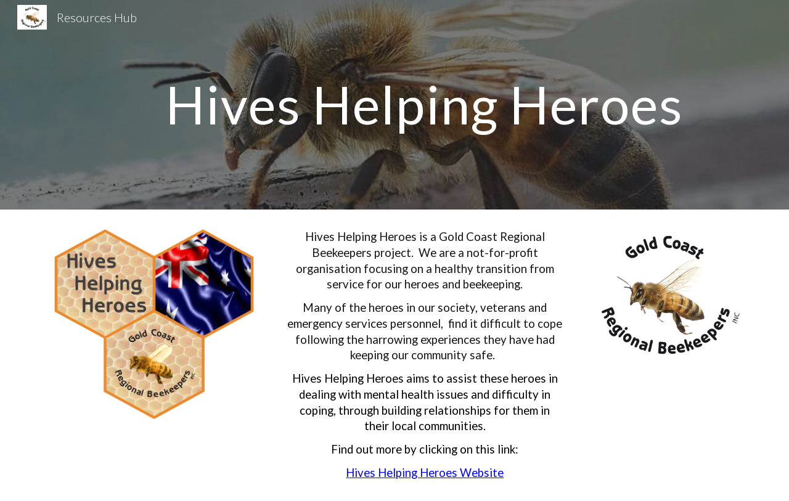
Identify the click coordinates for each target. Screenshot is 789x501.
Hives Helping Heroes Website (425, 472)
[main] (424, 104)
